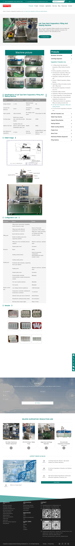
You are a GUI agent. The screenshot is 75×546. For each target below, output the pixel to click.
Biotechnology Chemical (28, 505)
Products (31, 6)
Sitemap (45, 543)
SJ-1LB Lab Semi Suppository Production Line (62, 109)
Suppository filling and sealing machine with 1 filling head (61, 85)
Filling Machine (55, 140)
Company (41, 6)
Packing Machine (55, 123)
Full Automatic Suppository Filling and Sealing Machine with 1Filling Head (61, 73)
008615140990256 (47, 513)
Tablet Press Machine (56, 117)
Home (4, 11)
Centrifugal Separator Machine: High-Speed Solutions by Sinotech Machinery (58, 461)
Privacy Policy (51, 543)
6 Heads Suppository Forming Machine (61, 95)
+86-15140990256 (9, 1)
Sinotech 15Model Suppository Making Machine (61, 81)
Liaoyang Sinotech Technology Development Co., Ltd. (19, 543)
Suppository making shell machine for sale (61, 77)
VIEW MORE (56, 482)
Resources (64, 6)
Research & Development (28, 517)
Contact (70, 6)
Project (36, 6)
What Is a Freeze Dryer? (16, 485)
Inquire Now (45, 36)
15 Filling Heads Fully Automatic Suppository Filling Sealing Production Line (61, 67)
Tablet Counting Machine (57, 126)
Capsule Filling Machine (57, 120)
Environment (26, 510)
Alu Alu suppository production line (60, 70)
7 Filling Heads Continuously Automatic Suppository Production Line (61, 98)
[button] (4, 30)
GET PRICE (37, 403)
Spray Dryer (54, 133)
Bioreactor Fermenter (56, 55)
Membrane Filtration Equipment (59, 136)
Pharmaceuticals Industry (28, 506)
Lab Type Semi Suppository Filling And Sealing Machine (35, 11)
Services (54, 6)
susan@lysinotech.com (32, 1)
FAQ (24, 519)
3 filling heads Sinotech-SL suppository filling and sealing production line (61, 101)
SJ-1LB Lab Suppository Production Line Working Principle (59, 469)
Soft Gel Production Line (57, 113)
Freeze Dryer (54, 130)
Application (48, 6)
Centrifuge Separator (56, 58)
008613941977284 (56, 513)
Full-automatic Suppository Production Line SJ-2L (61, 88)
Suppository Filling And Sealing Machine (61, 93)
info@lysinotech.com (43, 1)
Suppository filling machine (58, 91)
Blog (59, 6)
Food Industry (26, 508)
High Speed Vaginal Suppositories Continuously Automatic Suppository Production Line (59, 476)
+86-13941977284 (18, 1)
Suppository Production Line (17, 11)
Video (24, 515)
